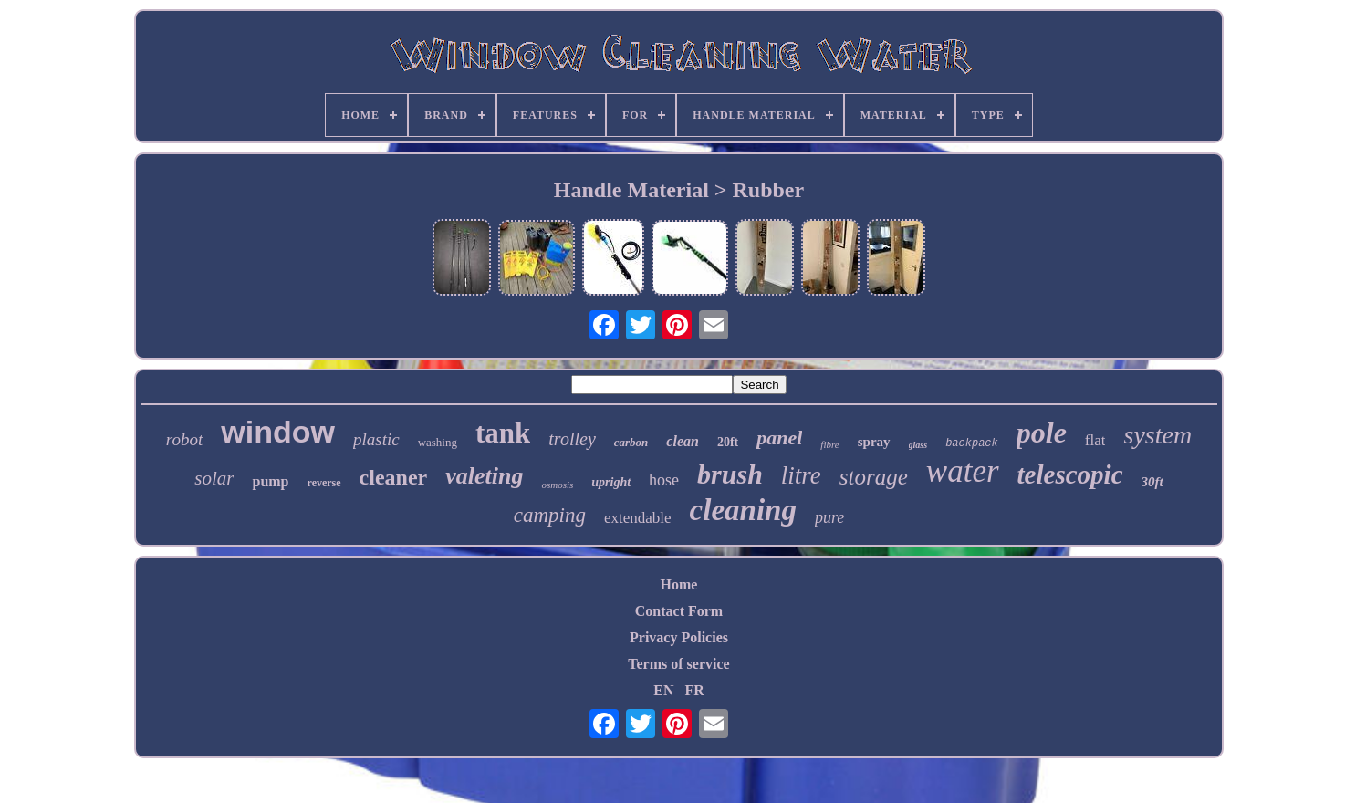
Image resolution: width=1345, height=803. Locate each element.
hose (664, 480)
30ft (1152, 481)
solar (214, 478)
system (1157, 435)
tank (502, 433)
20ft (727, 442)
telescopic (1070, 474)
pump (270, 481)
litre (801, 475)
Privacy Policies (679, 637)
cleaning (743, 510)
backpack (971, 443)
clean (682, 441)
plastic (376, 439)
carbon (631, 442)
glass (918, 445)
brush (730, 474)
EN (663, 690)
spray (874, 441)
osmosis (557, 484)
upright (611, 482)
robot (184, 439)
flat (1095, 440)
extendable (638, 518)
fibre (829, 444)
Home (679, 584)
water (962, 471)
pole (1042, 432)
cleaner (394, 477)
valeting (484, 476)
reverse (324, 482)
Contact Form (679, 611)
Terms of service (678, 664)
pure (829, 517)
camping (550, 515)
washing (437, 442)
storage (873, 476)
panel (779, 437)
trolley (571, 439)
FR (694, 690)
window (278, 431)
